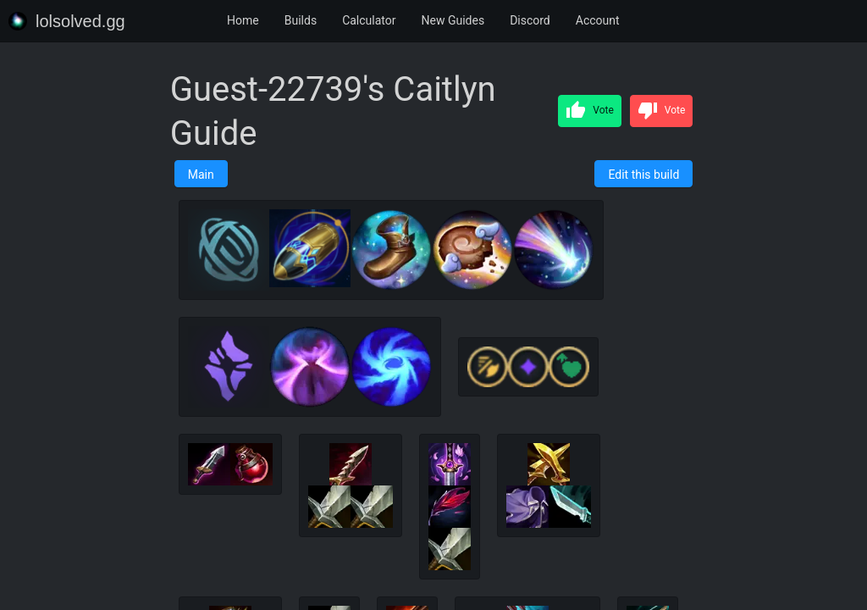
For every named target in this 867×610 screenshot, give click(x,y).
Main (201, 174)
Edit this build (643, 174)
